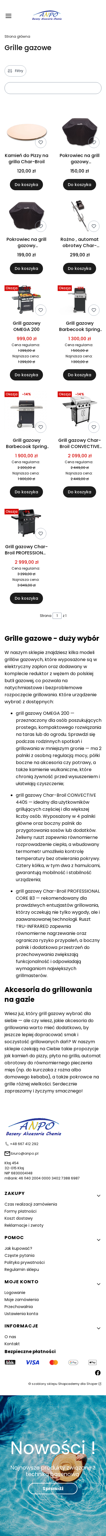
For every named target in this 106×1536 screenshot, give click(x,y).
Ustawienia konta (21, 1313)
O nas (10, 1337)
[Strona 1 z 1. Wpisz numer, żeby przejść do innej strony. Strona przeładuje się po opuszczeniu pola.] (57, 616)
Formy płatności (20, 1211)
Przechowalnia (19, 1306)
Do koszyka (26, 184)
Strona (45, 615)
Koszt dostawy (19, 1218)
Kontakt (12, 1344)
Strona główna (17, 36)
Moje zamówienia (22, 1299)
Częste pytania (19, 1255)
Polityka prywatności (25, 1262)
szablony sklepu (44, 1383)
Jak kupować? (18, 1248)
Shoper (92, 1383)
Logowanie (15, 1292)
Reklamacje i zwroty (24, 1225)
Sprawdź (53, 1488)
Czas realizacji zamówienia (31, 1204)
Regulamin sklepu (22, 1269)
